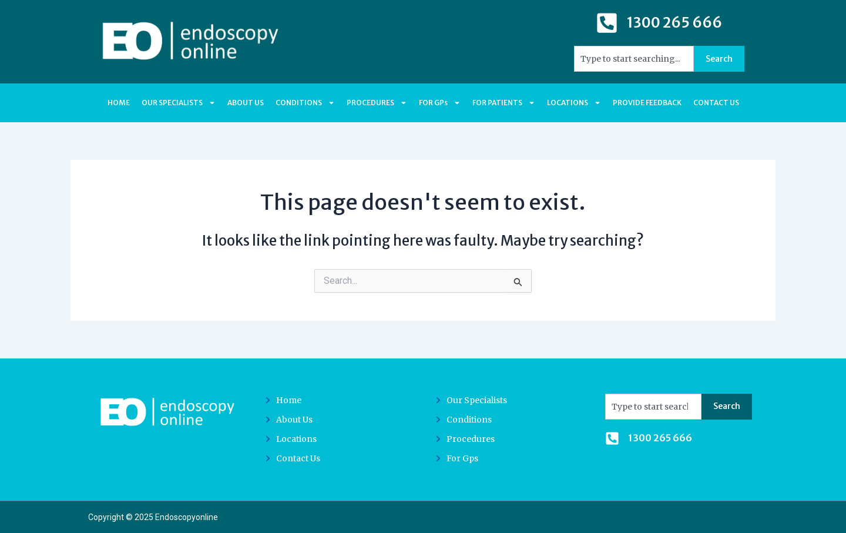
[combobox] (633, 59)
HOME (119, 102)
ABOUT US (245, 102)
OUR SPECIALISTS (179, 102)
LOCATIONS (574, 102)
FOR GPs (440, 102)
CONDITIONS (305, 102)
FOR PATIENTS (503, 102)
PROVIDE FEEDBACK (647, 102)
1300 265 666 (674, 23)
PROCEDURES (377, 102)
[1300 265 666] (607, 23)
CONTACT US (716, 102)
